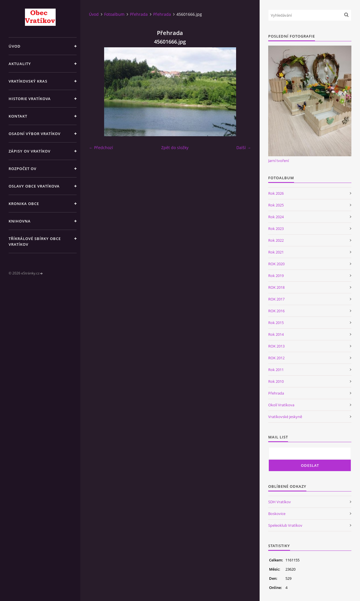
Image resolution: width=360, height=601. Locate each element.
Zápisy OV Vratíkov (29, 151)
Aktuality (20, 63)
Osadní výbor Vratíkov (35, 133)
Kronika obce (24, 203)
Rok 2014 (276, 334)
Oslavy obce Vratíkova (34, 186)
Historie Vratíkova (30, 98)
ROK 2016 (276, 310)
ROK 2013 (276, 346)
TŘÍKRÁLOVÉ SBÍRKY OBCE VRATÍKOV (35, 241)
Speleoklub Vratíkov (285, 525)
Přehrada (139, 14)
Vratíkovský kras (28, 81)
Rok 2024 (276, 216)
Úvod (15, 46)
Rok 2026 (276, 193)
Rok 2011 (276, 369)
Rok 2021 (276, 252)
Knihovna (20, 221)
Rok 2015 (276, 322)
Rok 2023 (276, 228)
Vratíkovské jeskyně (285, 416)
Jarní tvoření (278, 160)
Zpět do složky (174, 147)
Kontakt (18, 116)
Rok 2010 (276, 381)
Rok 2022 (276, 240)
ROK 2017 (276, 299)
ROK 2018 (276, 287)
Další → (243, 147)
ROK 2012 (276, 357)
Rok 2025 (276, 205)
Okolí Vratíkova (281, 404)
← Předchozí (101, 147)
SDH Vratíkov (279, 501)
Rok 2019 (276, 275)
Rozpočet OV (22, 168)
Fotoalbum (114, 14)
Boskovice (276, 513)
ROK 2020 (276, 263)
